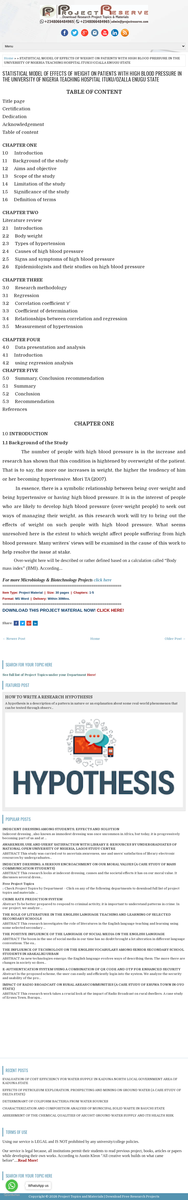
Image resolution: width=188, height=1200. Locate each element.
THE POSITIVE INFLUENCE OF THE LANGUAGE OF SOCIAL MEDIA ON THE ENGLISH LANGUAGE (83, 934)
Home (8, 58)
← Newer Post (13, 639)
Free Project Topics (18, 884)
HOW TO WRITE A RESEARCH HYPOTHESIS (49, 697)
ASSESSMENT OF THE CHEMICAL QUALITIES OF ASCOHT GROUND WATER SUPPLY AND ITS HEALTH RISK (88, 1115)
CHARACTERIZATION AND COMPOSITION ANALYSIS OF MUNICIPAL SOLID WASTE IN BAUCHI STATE (83, 1108)
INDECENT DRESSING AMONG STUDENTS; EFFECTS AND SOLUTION (60, 829)
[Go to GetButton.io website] (12, 1195)
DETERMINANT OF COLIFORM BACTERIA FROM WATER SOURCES (55, 1101)
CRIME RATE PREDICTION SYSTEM (32, 899)
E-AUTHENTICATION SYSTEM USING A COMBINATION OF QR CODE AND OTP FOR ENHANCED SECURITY (91, 969)
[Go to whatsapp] (12, 1185)
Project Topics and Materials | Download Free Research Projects (108, 1196)
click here (102, 580)
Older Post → (175, 639)
